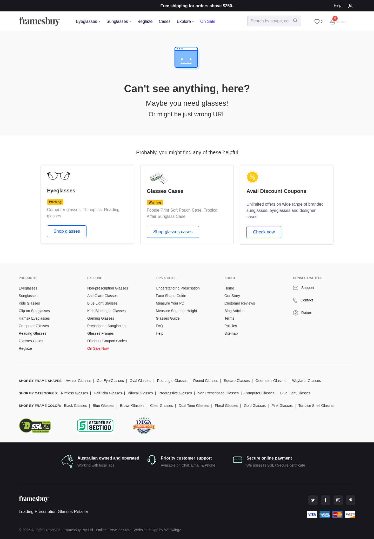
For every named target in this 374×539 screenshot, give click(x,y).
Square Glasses (237, 381)
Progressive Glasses (175, 393)
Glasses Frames (100, 333)
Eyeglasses (86, 21)
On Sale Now (98, 348)
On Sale (207, 21)
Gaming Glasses (100, 318)
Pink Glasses (282, 405)
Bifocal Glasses (140, 393)
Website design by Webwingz (157, 530)
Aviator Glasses (78, 381)
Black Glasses (75, 405)
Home (229, 288)
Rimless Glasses (74, 393)
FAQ (159, 326)
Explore (184, 21)
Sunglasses (117, 21)
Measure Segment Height (176, 311)
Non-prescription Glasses (107, 288)
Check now (264, 232)
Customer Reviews (239, 303)
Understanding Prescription (178, 288)
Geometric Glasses (271, 381)
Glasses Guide (168, 318)
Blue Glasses (103, 405)
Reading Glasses (32, 333)
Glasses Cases (31, 341)
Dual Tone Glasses (194, 405)
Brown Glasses (132, 405)
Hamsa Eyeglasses (34, 318)
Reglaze (145, 21)
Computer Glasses (34, 326)
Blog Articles (234, 311)
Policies (230, 326)
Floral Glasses (226, 405)
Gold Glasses (255, 405)
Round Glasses (205, 381)
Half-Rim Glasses (108, 393)
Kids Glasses (29, 303)
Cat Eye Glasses (110, 381)
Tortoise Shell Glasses (316, 405)
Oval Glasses (140, 381)
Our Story (232, 296)
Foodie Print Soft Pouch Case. (175, 210)
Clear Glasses (161, 405)
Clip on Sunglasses (34, 311)
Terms (229, 318)
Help (337, 5)
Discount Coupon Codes (107, 341)
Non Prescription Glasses (218, 393)
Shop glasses (67, 231)
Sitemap (231, 333)
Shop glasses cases (172, 231)
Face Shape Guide (171, 296)
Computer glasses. (64, 209)
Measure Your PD (170, 303)
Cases (164, 21)
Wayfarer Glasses (306, 381)
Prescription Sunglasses (106, 326)
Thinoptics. (93, 209)
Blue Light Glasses (102, 303)
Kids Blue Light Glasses (106, 311)
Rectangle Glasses (172, 381)
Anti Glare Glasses (102, 296)
